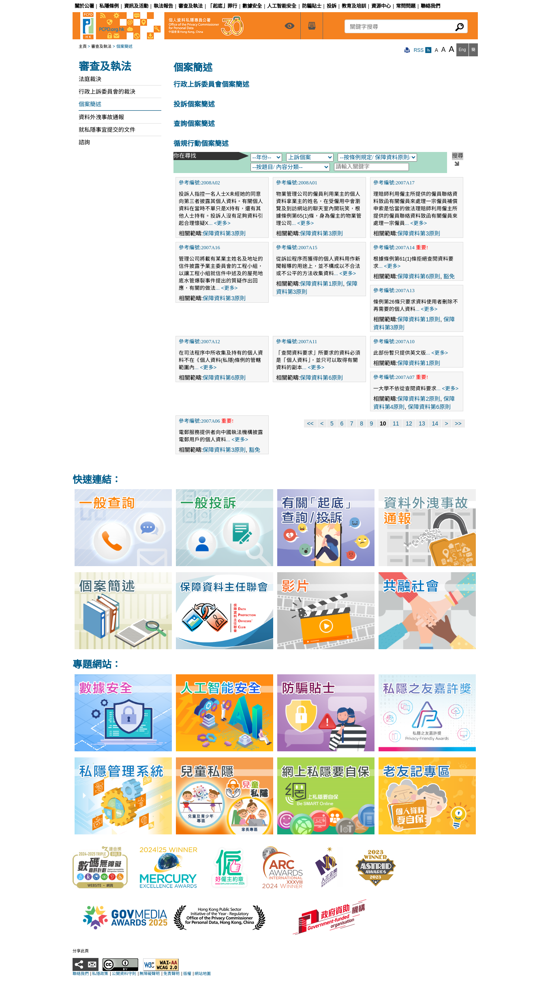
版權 (187, 973)
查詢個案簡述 (194, 124)
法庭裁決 (90, 79)
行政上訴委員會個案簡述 (211, 84)
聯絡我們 (81, 973)
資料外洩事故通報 (101, 117)
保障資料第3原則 (224, 233)
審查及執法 (101, 46)
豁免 (449, 276)
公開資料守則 (124, 973)
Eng (462, 49)
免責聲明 (171, 973)
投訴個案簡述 (194, 104)
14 (435, 423)
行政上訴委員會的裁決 (107, 91)
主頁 (83, 46)
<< (310, 423)
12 (409, 423)
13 (422, 423)
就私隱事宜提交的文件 (107, 129)
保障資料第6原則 (418, 276)
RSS (423, 50)
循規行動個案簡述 (201, 144)
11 (396, 423)
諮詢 (84, 142)
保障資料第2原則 (418, 399)
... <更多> (219, 223)
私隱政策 (100, 973)
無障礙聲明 (149, 973)
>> (458, 423)
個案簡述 (90, 104)
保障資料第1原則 (321, 283)
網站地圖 (203, 973)
